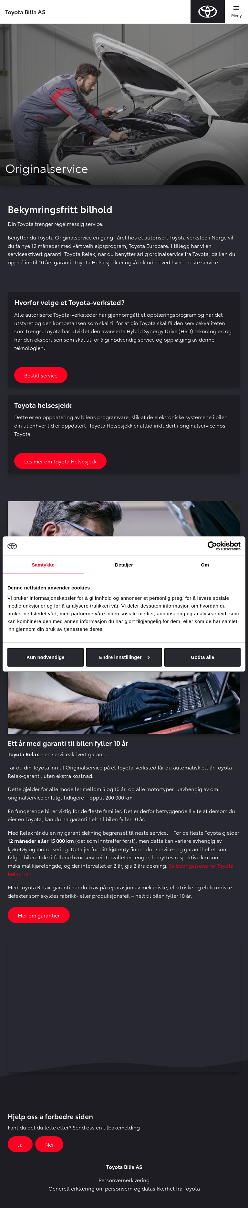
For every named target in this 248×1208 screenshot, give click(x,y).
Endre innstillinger (124, 657)
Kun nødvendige (45, 657)
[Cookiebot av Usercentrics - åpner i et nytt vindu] (212, 546)
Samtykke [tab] (43, 564)
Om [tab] (205, 564)
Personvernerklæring (124, 1179)
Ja (20, 1144)
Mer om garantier (39, 915)
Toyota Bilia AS (25, 11)
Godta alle (202, 657)
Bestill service (40, 375)
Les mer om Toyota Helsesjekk (60, 461)
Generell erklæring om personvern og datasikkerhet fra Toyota (124, 1188)
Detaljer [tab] (124, 564)
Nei (49, 1144)
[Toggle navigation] (236, 12)
